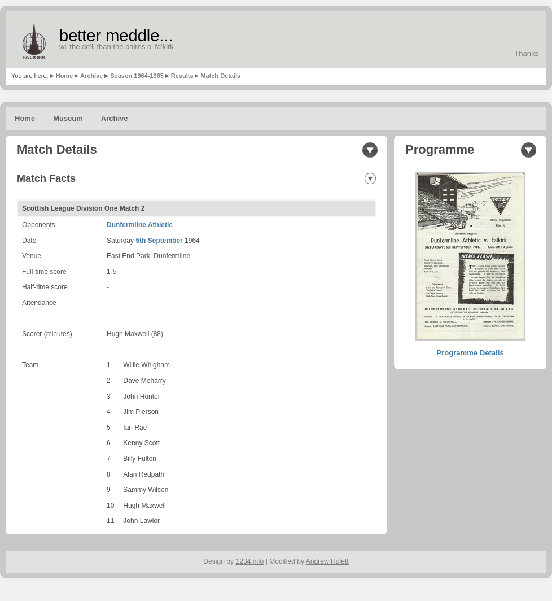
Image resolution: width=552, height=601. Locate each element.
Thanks (526, 53)
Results (182, 75)
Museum (68, 118)
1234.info (250, 561)
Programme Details (469, 353)
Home (64, 75)
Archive (91, 75)
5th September (158, 241)
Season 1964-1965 (137, 75)
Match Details (220, 75)
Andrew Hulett (327, 561)
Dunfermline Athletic (140, 225)
